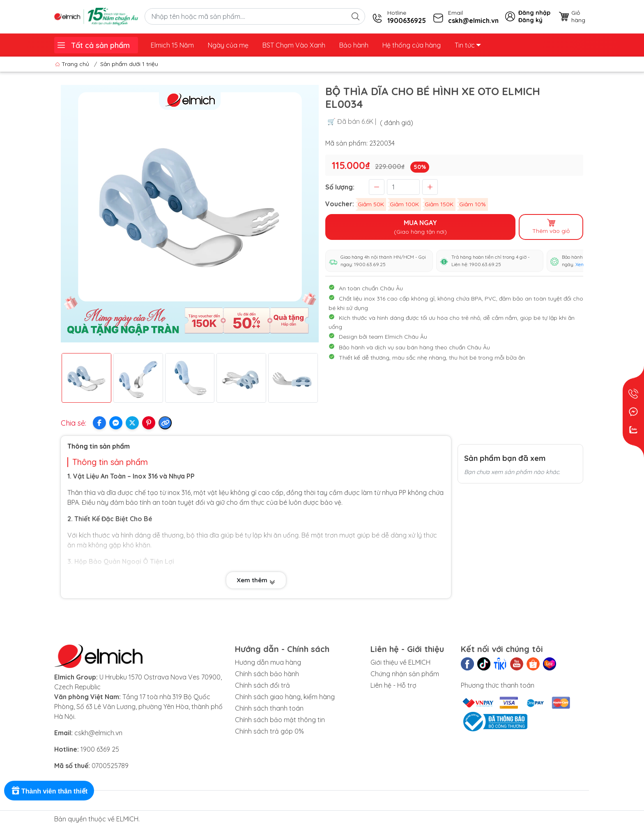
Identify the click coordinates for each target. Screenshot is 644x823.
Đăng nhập (534, 12)
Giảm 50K (371, 204)
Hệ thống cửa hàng (411, 45)
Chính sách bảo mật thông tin (280, 720)
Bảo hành (353, 45)
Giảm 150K (439, 204)
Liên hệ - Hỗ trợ (393, 685)
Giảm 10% (472, 204)
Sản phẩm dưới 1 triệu (129, 64)
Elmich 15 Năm (172, 45)
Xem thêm (256, 580)
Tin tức (468, 45)
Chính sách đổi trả (262, 685)
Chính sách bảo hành (267, 674)
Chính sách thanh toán (269, 708)
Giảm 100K (404, 204)
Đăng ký (530, 20)
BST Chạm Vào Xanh (293, 45)
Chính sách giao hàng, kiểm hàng (285, 697)
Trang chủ (73, 64)
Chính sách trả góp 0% (269, 731)
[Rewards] (49, 790)
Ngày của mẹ (228, 45)
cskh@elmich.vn (98, 733)
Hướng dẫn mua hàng (268, 662)
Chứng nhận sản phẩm (404, 674)
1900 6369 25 (99, 749)
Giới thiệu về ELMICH (400, 662)
